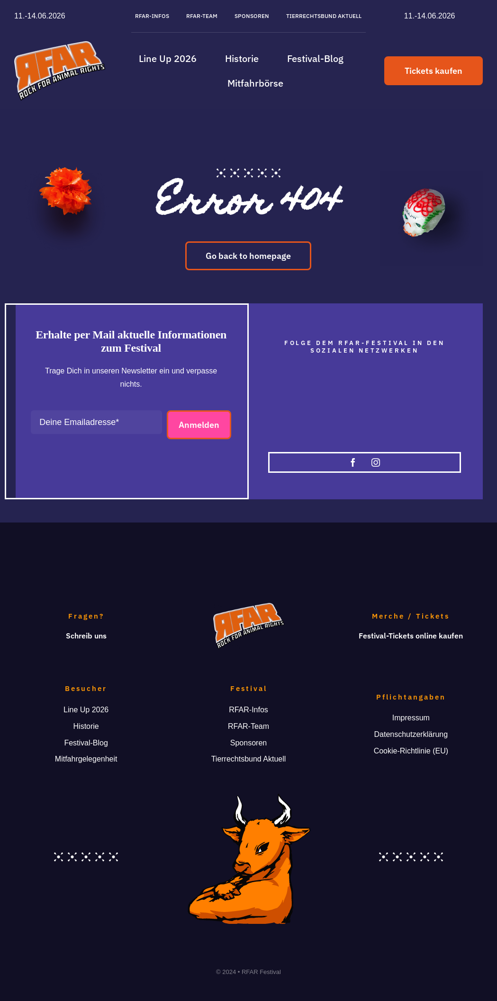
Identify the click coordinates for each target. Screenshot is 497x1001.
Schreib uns (86, 635)
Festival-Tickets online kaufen (411, 635)
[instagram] (376, 462)
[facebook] (353, 462)
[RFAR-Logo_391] (59, 45)
